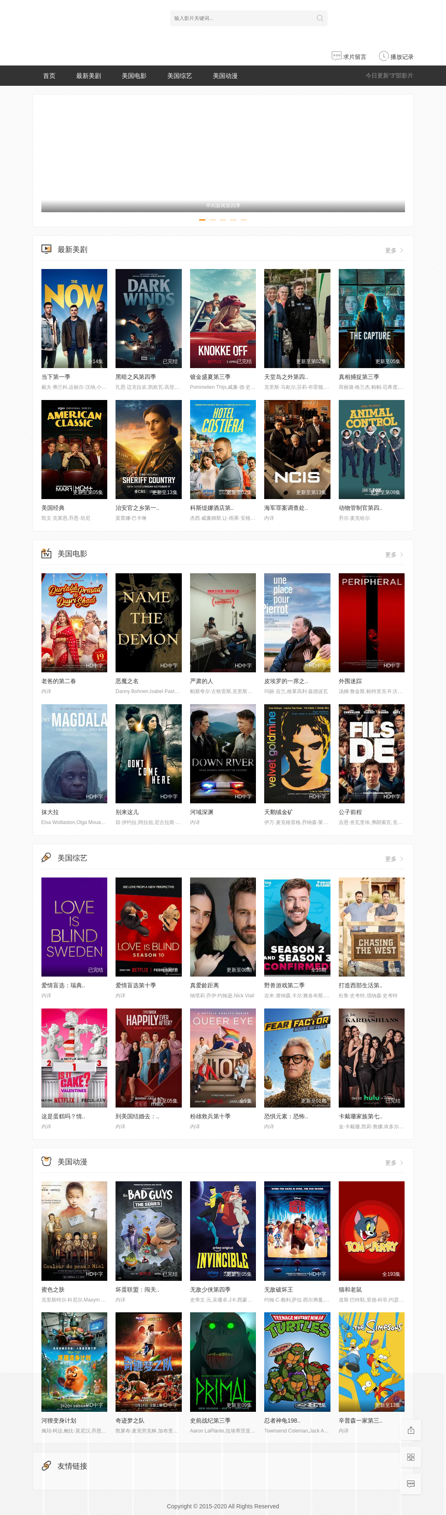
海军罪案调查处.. (286, 507)
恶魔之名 (127, 681)
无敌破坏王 (278, 1289)
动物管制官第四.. (361, 507)
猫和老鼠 (350, 1289)
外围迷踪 (350, 681)
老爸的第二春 (58, 681)
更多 (395, 250)
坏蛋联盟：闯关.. (137, 1289)
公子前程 (350, 812)
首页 (49, 75)
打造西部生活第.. (361, 985)
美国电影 (134, 75)
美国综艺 (179, 75)
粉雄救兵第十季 (210, 1116)
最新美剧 (88, 75)
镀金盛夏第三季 (210, 376)
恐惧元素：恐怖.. (286, 1116)
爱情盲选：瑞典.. (63, 985)
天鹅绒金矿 (278, 812)
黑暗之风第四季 (136, 376)
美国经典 (53, 507)
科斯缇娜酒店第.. (212, 507)
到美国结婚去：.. (137, 1116)
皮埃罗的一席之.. (286, 681)
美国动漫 (225, 75)
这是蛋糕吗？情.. (63, 1116)
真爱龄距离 (204, 985)
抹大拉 (50, 812)
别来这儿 (127, 812)
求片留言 (349, 56)
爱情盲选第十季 (136, 985)
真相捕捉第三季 (359, 376)
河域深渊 (201, 812)
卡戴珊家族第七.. (361, 1116)
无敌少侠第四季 (210, 1289)
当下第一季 (55, 376)
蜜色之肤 (53, 1289)
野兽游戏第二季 (284, 985)
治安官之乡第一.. (137, 507)
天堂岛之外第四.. (286, 376)
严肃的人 (201, 681)
